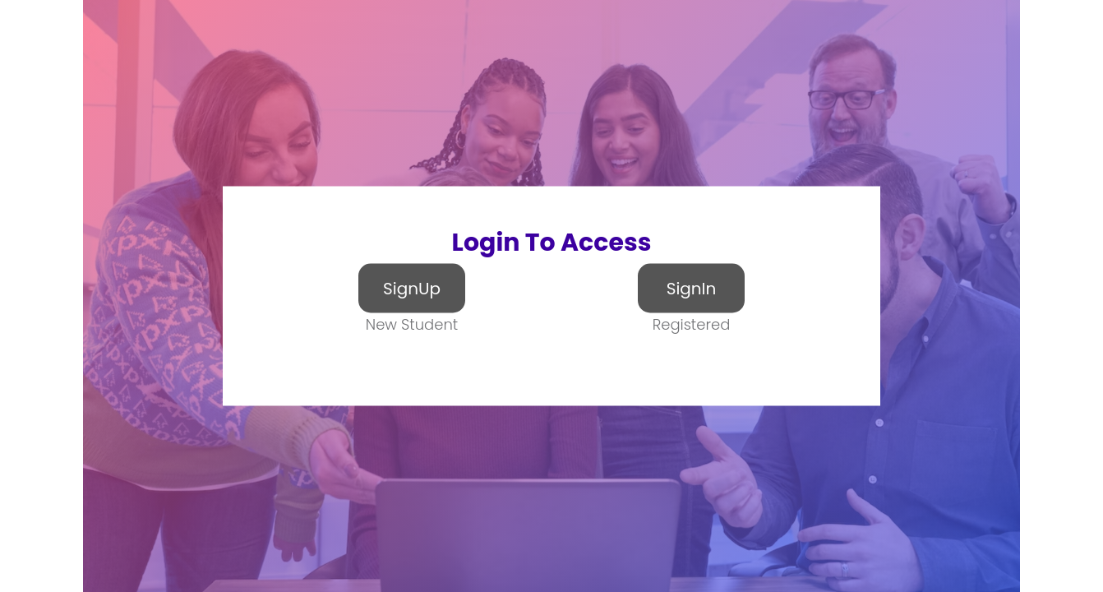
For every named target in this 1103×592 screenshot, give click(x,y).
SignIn (692, 288)
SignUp (412, 288)
